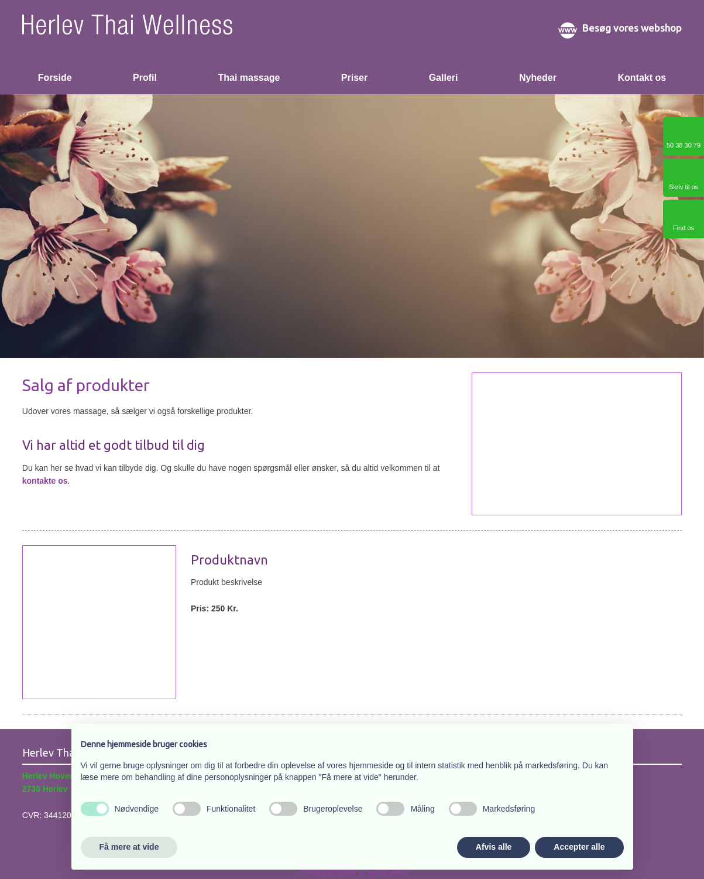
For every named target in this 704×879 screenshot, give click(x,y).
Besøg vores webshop (632, 27)
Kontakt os (641, 78)
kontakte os (45, 480)
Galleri (443, 78)
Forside (55, 78)
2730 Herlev (45, 789)
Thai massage (249, 78)
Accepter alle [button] (579, 846)
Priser (354, 78)
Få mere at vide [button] (129, 846)
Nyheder (538, 78)
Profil (145, 78)
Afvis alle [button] (493, 846)
